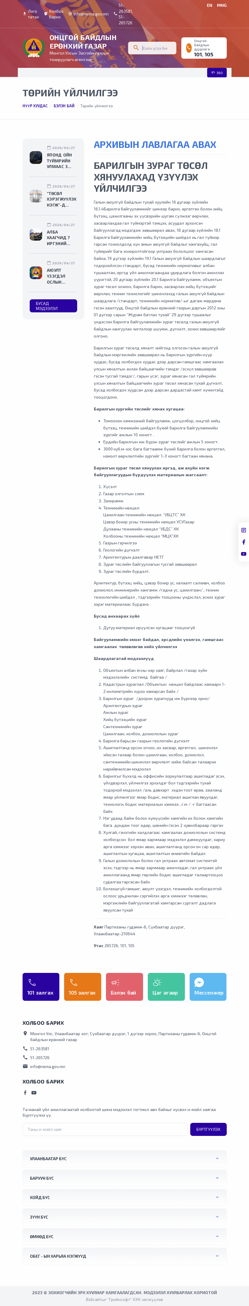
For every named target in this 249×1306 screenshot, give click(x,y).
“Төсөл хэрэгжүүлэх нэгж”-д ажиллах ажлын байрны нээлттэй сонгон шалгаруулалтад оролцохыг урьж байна (62, 199)
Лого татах (31, 14)
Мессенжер (209, 992)
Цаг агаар (165, 992)
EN (209, 5)
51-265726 (36, 1057)
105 (209, 54)
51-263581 (36, 1048)
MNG (222, 5)
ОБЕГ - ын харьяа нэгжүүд (58, 1256)
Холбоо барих (54, 14)
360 (217, 73)
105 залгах (82, 992)
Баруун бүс (42, 1178)
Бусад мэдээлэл (47, 306)
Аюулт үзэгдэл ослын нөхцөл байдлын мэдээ (57, 276)
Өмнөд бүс (41, 1236)
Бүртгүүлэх (208, 1129)
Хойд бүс (40, 1197)
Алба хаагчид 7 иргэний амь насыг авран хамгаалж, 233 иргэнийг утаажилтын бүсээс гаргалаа (61, 238)
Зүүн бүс (39, 1216)
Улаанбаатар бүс (48, 1158)
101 (198, 54)
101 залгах (40, 992)
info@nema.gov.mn (88, 14)
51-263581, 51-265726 (123, 14)
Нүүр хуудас (35, 105)
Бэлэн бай (64, 105)
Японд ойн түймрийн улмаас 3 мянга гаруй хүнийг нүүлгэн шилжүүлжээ (62, 161)
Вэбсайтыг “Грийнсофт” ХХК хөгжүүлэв (124, 1299)
